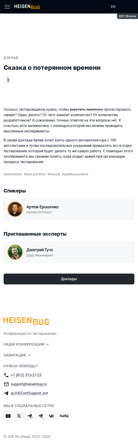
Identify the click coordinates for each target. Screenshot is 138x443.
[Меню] (7, 6)
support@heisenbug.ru (29, 384)
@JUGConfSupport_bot (29, 393)
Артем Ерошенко (42, 206)
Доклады (69, 279)
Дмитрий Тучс (39, 249)
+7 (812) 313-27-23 (26, 375)
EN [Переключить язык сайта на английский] (113, 7)
